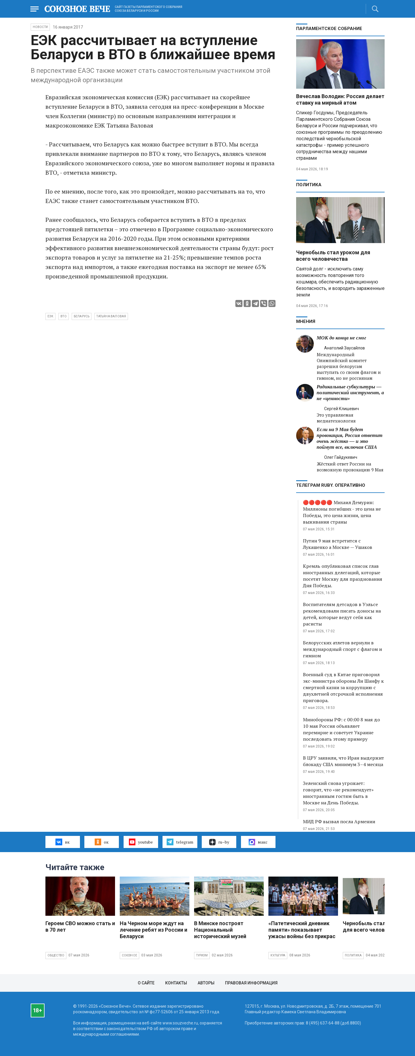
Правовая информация (251, 983)
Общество (56, 955)
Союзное (129, 955)
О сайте (146, 983)
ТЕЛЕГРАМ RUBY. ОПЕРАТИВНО (330, 485)
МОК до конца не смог (341, 338)
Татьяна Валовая (111, 316)
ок (102, 842)
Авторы (206, 983)
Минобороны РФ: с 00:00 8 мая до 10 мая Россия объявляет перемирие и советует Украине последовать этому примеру (341, 729)
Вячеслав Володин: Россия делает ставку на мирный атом (340, 99)
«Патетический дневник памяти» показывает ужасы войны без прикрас (301, 929)
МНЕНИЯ (305, 321)
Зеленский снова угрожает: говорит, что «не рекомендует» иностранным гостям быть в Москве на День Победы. (338, 793)
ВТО (63, 316)
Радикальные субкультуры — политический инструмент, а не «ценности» (350, 392)
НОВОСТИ (40, 27)
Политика (308, 184)
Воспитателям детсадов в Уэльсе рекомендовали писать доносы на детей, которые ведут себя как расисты (342, 614)
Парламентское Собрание (329, 28)
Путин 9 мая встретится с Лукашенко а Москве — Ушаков (337, 543)
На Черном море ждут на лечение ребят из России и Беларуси (153, 929)
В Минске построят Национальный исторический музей (220, 929)
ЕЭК (50, 316)
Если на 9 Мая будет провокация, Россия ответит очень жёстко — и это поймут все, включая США (350, 438)
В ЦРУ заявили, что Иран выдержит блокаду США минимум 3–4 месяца (343, 761)
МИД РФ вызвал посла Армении (339, 821)
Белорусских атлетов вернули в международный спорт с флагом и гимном (342, 649)
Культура (278, 955)
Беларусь (82, 316)
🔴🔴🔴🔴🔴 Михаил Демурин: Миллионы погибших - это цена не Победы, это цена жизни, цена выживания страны (342, 512)
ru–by (219, 842)
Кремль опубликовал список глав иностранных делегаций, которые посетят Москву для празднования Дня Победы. (342, 576)
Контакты (176, 983)
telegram (180, 842)
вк (62, 842)
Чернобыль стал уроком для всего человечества (333, 255)
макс (258, 842)
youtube (141, 842)
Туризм (202, 955)
